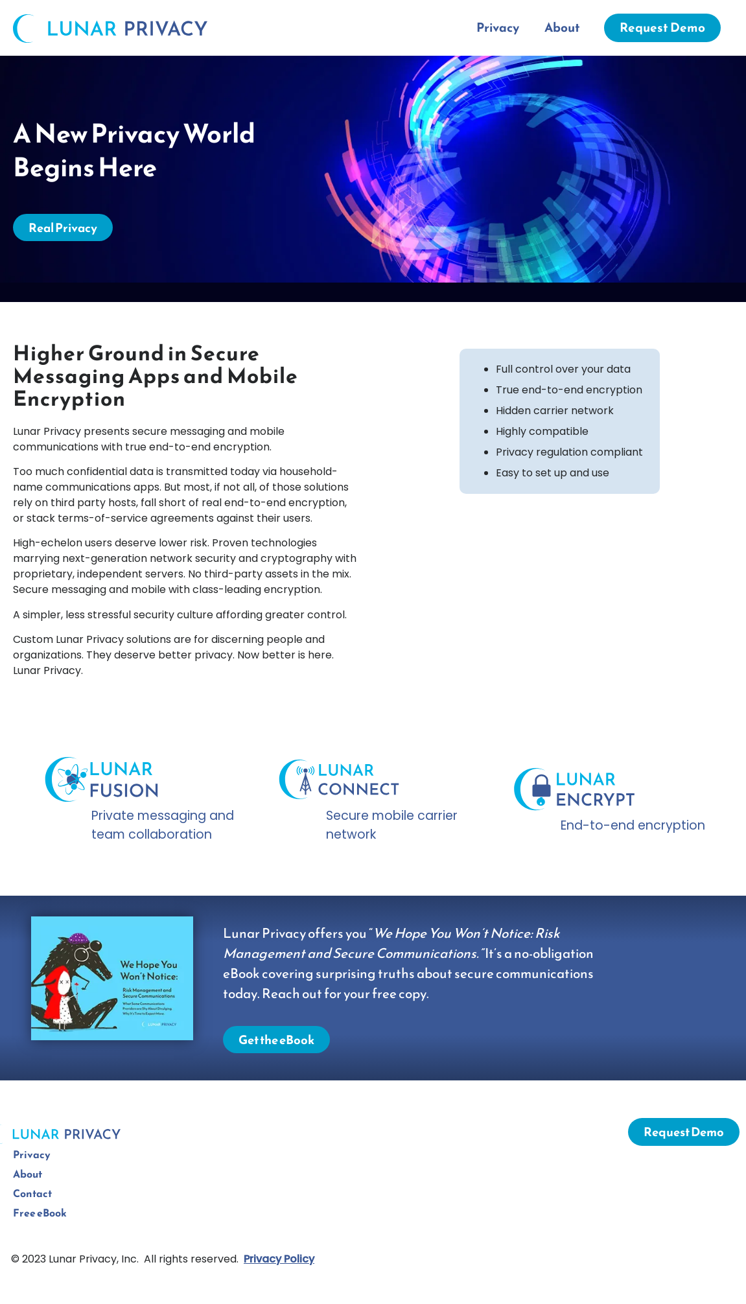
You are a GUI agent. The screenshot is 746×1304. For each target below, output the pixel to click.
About (562, 27)
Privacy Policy (279, 1259)
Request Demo (662, 27)
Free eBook (40, 1212)
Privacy (497, 27)
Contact (32, 1193)
